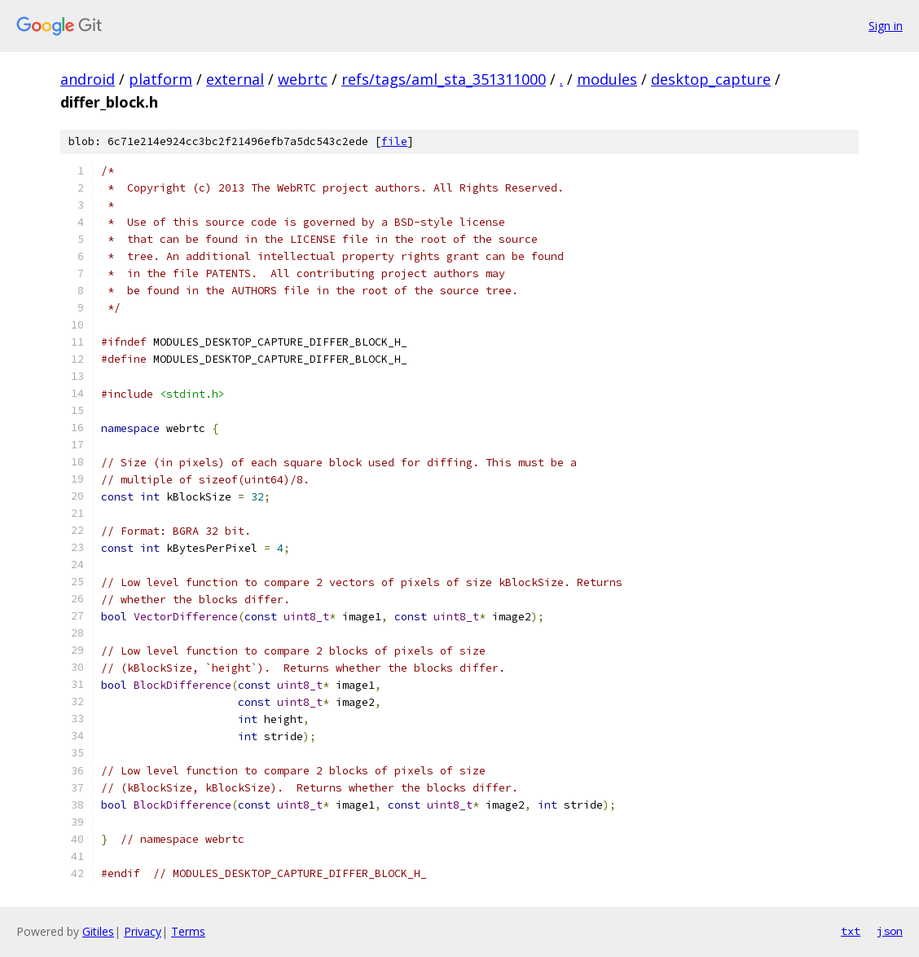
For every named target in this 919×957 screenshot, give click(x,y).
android (87, 79)
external (235, 79)
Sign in (885, 25)
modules (607, 79)
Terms (188, 931)
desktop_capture (711, 79)
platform (160, 79)
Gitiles (98, 931)
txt (850, 931)
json (890, 931)
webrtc (303, 79)
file (394, 141)
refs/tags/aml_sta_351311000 (443, 79)
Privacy (142, 931)
